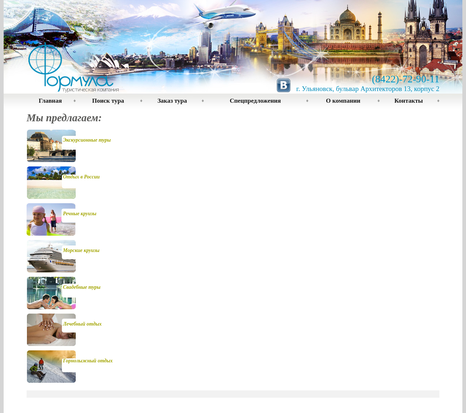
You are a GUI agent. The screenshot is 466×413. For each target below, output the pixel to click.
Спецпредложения (255, 100)
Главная (50, 100)
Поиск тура (108, 100)
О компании (343, 100)
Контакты (408, 100)
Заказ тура (172, 100)
